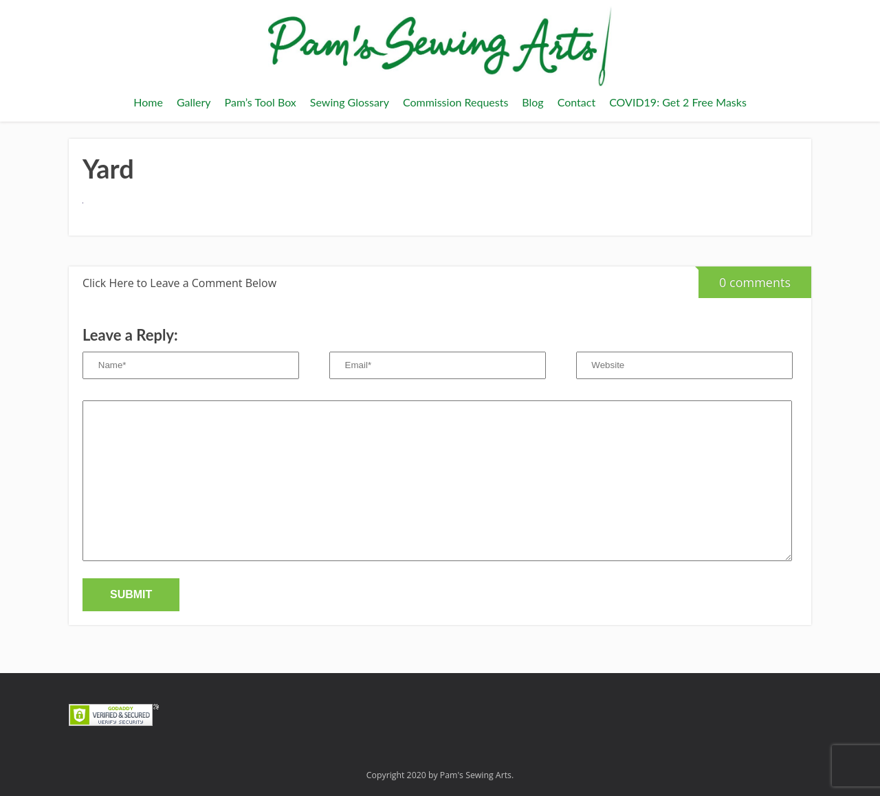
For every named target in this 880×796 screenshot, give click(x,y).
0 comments (744, 278)
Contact (576, 102)
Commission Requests (455, 102)
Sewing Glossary (349, 102)
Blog (532, 102)
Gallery (194, 102)
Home (148, 102)
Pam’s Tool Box (260, 102)
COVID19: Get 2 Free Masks (678, 102)
